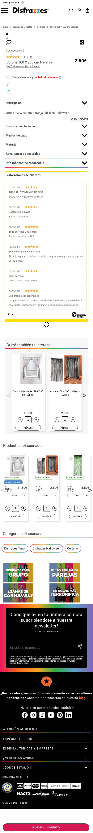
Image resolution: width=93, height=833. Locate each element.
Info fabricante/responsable (46, 216)
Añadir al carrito (45, 827)
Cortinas (73, 602)
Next (83, 448)
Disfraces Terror (15, 602)
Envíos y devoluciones (46, 180)
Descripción (46, 156)
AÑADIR (28, 481)
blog (82, 751)
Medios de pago (46, 189)
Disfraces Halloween (46, 602)
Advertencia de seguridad (46, 207)
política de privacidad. (19, 716)
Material (46, 198)
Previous (8, 448)
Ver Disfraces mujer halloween (23, 119)
